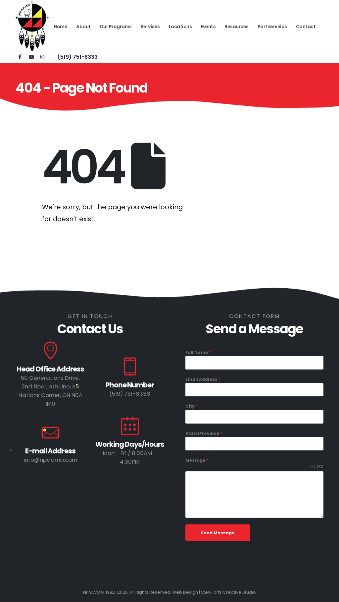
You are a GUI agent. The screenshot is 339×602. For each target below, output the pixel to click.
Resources (236, 26)
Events (208, 26)
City (191, 406)
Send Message (218, 533)
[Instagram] (42, 56)
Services (150, 26)
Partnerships (272, 26)
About (83, 26)
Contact (306, 26)
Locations (180, 26)
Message (196, 460)
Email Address (202, 379)
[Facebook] (20, 56)
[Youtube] (31, 56)
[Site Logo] (32, 26)
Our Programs (116, 26)
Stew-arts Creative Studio (228, 592)
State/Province (203, 433)
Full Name (198, 352)
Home (60, 26)
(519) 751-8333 (77, 57)
